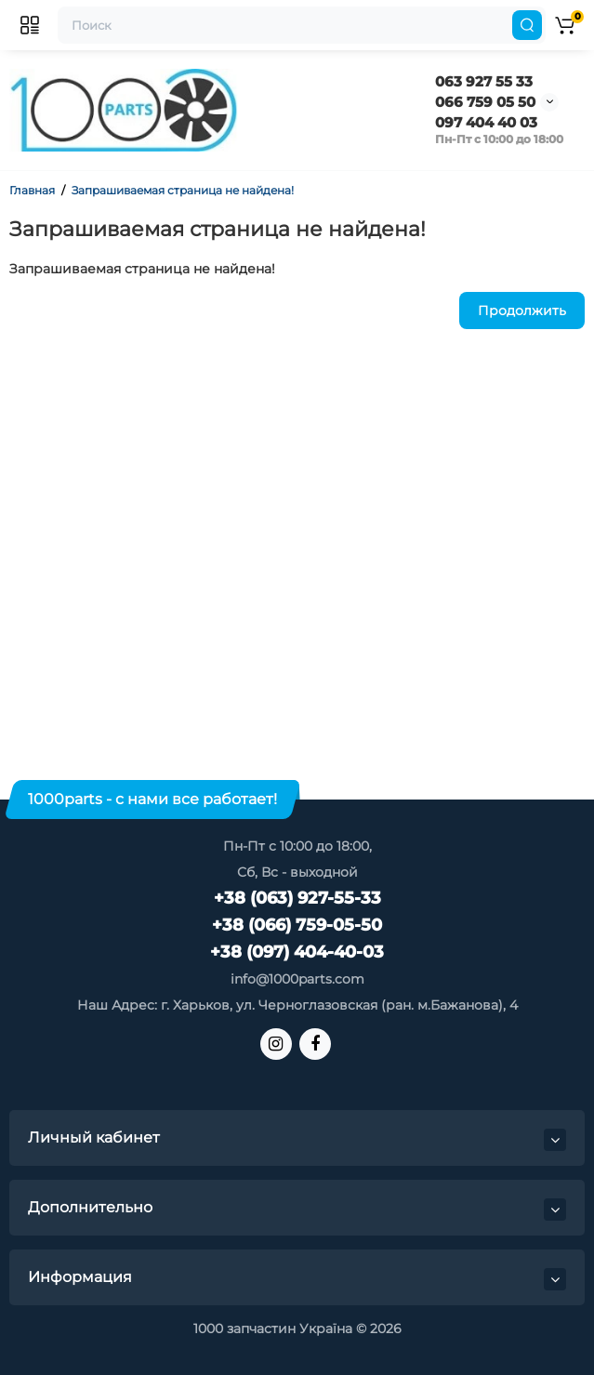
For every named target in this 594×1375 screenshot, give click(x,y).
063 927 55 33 (484, 81)
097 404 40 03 (486, 122)
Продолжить (522, 310)
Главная (32, 190)
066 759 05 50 (485, 102)
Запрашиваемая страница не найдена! (183, 190)
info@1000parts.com (297, 979)
